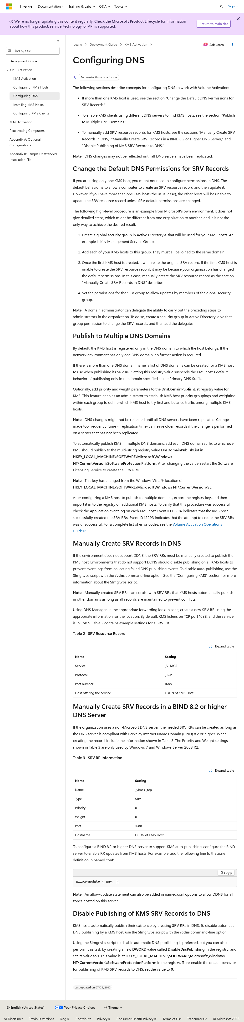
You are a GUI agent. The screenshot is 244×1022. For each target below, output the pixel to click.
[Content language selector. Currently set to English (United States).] (25, 1007)
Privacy (102, 1019)
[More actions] (232, 44)
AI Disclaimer (13, 1019)
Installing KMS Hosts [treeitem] (28, 104)
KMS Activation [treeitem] (24, 78)
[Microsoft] (9, 6)
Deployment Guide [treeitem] (23, 61)
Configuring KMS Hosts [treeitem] (31, 87)
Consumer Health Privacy (135, 1019)
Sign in (233, 6)
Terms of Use (172, 1019)
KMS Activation (136, 44)
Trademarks (195, 1019)
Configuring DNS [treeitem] (25, 96)
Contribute (83, 1019)
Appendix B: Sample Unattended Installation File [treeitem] (33, 157)
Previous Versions (41, 1019)
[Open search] (221, 6)
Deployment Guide (103, 44)
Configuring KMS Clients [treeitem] (31, 113)
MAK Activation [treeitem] (21, 122)
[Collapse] (58, 41)
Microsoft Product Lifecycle (136, 21)
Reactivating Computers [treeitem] (27, 130)
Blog (63, 1019)
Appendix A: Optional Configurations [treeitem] (25, 142)
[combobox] (33, 51)
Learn (78, 44)
